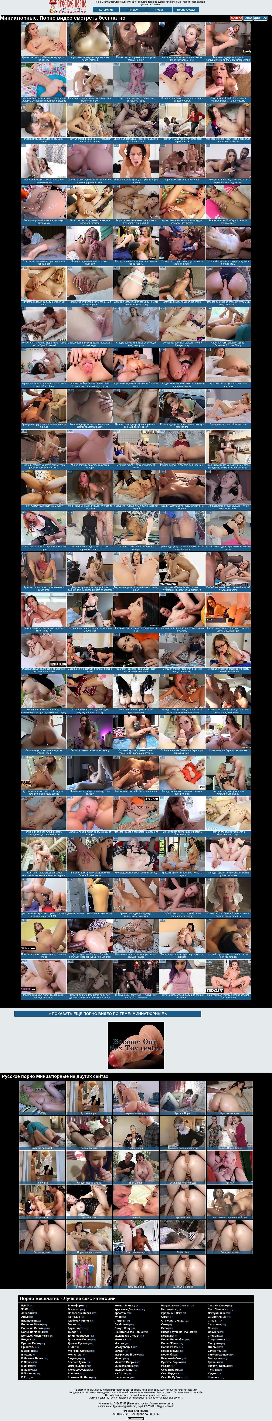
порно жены (169, 1343)
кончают (73, 1373)
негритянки (168, 1309)
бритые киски (30, 1343)
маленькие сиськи (127, 1335)
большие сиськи (32, 1328)
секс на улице (217, 1305)
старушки (214, 1343)
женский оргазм (79, 1350)
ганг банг (74, 1316)
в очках (26, 1365)
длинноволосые (79, 1335)
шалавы (213, 1377)
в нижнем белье (32, 1358)
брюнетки (27, 1347)
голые (72, 1324)
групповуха (75, 1328)
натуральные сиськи (175, 1305)
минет (119, 1358)
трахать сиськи (218, 1365)
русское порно (171, 1362)
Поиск (159, 9)
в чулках (74, 1309)
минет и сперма (125, 1362)
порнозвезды (170, 1350)
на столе (121, 1373)
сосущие (214, 1331)
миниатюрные (124, 1365)
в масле (26, 1354)
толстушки (215, 1358)
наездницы (122, 1377)
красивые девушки (127, 1309)
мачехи (119, 1350)
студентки (215, 1350)
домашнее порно (79, 1339)
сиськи (213, 1320)
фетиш (212, 1369)
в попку (26, 1369)
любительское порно (129, 1331)
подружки (167, 1335)
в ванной (27, 1350)
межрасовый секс (127, 1354)
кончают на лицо (79, 1377)
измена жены (77, 1365)
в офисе (27, 1362)
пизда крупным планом (177, 1331)
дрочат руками (78, 1343)
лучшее (236, 18)
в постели (28, 1373)
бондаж (26, 1339)
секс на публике (172, 1377)
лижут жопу (123, 1328)
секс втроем (169, 1369)
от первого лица (172, 1320)
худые (212, 1373)
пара (164, 1328)
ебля (71, 1347)
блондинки (28, 1320)
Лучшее (133, 9)
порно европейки (173, 1339)
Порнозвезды (186, 9)
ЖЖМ (24, 1309)
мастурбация (123, 1347)
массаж (120, 1343)
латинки (120, 1320)
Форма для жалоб (135, 1410)
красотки (121, 1313)
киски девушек (78, 1369)
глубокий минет (78, 1320)
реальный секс (171, 1358)
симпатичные (217, 1316)
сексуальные (217, 1313)
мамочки (120, 1339)
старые (213, 1347)
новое (248, 18)
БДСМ (25, 1305)
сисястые (214, 1324)
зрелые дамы (77, 1362)
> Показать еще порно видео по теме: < (108, 1014)
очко (164, 1324)
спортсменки (216, 1339)
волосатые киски (79, 1313)
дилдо (72, 1331)
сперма (213, 1335)
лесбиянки (122, 1324)
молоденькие (123, 1369)
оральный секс (171, 1313)
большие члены (32, 1331)
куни (118, 1316)
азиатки (26, 1313)
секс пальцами (218, 1309)
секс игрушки (170, 1373)
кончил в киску (125, 1305)
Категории (106, 9)
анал (24, 1316)
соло (211, 1328)
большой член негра (35, 1335)
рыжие (165, 1365)
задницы (74, 1358)
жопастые (75, 1354)
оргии (165, 1316)
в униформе (76, 1305)
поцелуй (167, 1354)
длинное (260, 18)
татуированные (218, 1354)
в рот (25, 1377)
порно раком (169, 1347)
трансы (213, 1362)
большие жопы (31, 1324)
